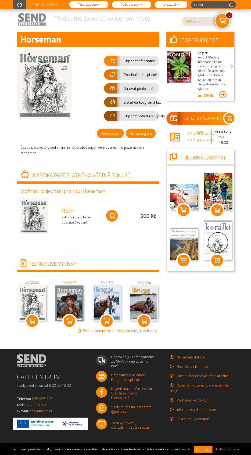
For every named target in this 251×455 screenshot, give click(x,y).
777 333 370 (200, 140)
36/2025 (32, 282)
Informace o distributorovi (196, 409)
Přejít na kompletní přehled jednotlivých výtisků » (117, 330)
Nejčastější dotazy (190, 357)
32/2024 (144, 282)
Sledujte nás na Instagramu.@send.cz (132, 409)
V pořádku (203, 449)
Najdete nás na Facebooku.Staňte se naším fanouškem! (132, 393)
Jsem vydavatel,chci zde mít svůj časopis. (131, 425)
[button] (131, 61)
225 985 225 (200, 133)
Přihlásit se (192, 21)
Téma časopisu (87, 4)
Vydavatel (170, 4)
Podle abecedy (130, 4)
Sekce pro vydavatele (193, 419)
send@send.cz (41, 411)
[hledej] (231, 4)
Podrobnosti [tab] (110, 133)
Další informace (227, 449)
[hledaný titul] (209, 4)
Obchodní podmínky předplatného (202, 376)
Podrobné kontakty (191, 400)
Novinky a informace (192, 366)
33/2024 (107, 282)
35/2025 (69, 282)
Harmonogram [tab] (140, 133)
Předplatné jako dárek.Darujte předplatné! (128, 377)
